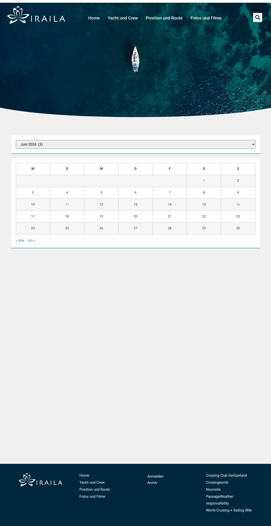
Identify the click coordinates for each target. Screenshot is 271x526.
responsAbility (217, 503)
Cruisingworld (217, 482)
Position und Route (164, 18)
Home (94, 18)
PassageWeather (219, 496)
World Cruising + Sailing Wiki (229, 510)
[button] (257, 17)
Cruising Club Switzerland (226, 475)
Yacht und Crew (123, 18)
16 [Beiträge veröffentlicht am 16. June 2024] (238, 204)
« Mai (20, 240)
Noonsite (213, 489)
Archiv (152, 483)
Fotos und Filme (206, 18)
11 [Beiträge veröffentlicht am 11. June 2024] (67, 204)
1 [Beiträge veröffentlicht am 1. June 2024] (204, 181)
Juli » (31, 240)
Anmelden (155, 476)
